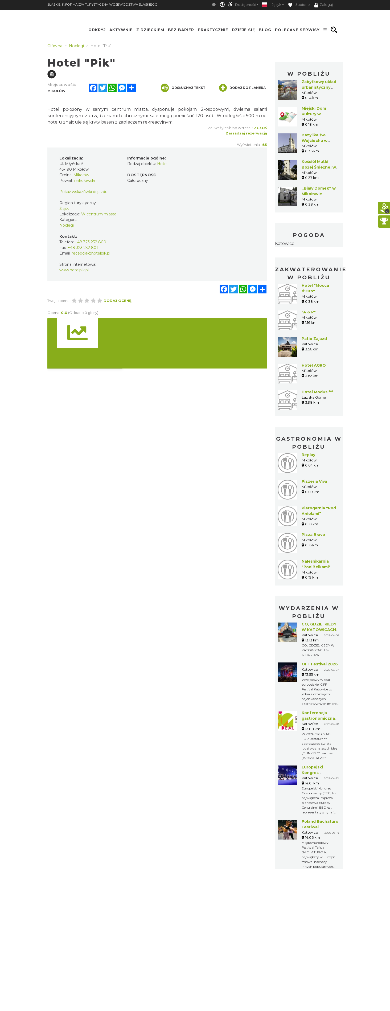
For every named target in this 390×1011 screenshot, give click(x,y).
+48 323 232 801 (83, 247)
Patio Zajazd (314, 338)
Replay (308, 454)
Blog (265, 30)
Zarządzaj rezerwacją (246, 133)
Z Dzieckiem (150, 30)
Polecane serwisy (297, 30)
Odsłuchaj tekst (183, 88)
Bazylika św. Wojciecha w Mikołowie (314, 141)
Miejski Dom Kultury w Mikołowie (314, 114)
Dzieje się (243, 30)
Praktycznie (213, 30)
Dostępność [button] (245, 5)
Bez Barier (181, 30)
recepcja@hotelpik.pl (91, 253)
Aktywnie (121, 30)
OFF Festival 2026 (320, 664)
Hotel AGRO (314, 365)
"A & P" (309, 312)
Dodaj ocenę (118, 300)
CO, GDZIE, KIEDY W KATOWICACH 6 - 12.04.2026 (319, 630)
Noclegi (66, 225)
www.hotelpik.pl (74, 270)
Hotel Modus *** (317, 392)
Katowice (284, 243)
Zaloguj (323, 5)
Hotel (162, 163)
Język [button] (276, 5)
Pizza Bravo (313, 534)
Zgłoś (260, 128)
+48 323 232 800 (90, 242)
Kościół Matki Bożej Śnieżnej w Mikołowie (319, 167)
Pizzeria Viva (314, 481)
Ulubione (299, 5)
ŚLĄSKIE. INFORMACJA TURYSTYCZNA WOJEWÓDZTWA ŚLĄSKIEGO (102, 4)
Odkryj (97, 30)
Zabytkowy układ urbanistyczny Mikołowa (319, 87)
